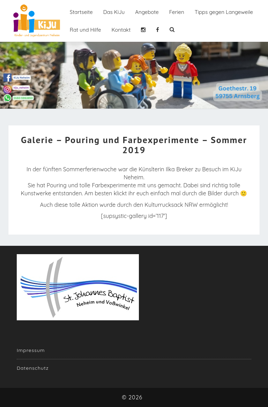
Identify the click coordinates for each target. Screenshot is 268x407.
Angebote (147, 12)
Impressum (31, 350)
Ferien (176, 12)
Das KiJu (114, 12)
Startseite (81, 12)
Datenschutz (33, 368)
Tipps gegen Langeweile (224, 12)
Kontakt (121, 29)
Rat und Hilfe (85, 29)
